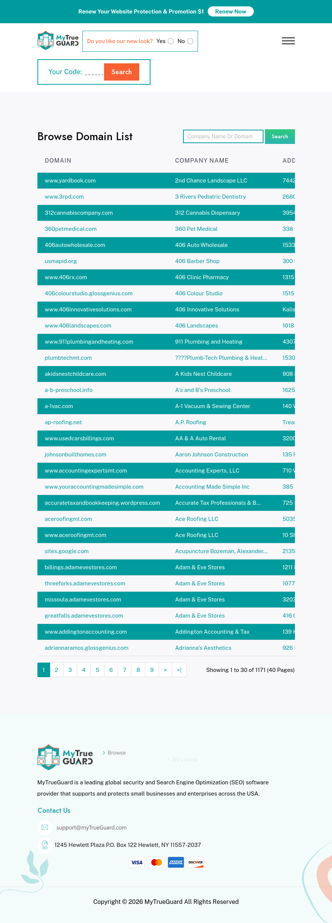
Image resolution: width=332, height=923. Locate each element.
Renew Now (230, 11)
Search (122, 72)
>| (179, 670)
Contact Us (53, 819)
